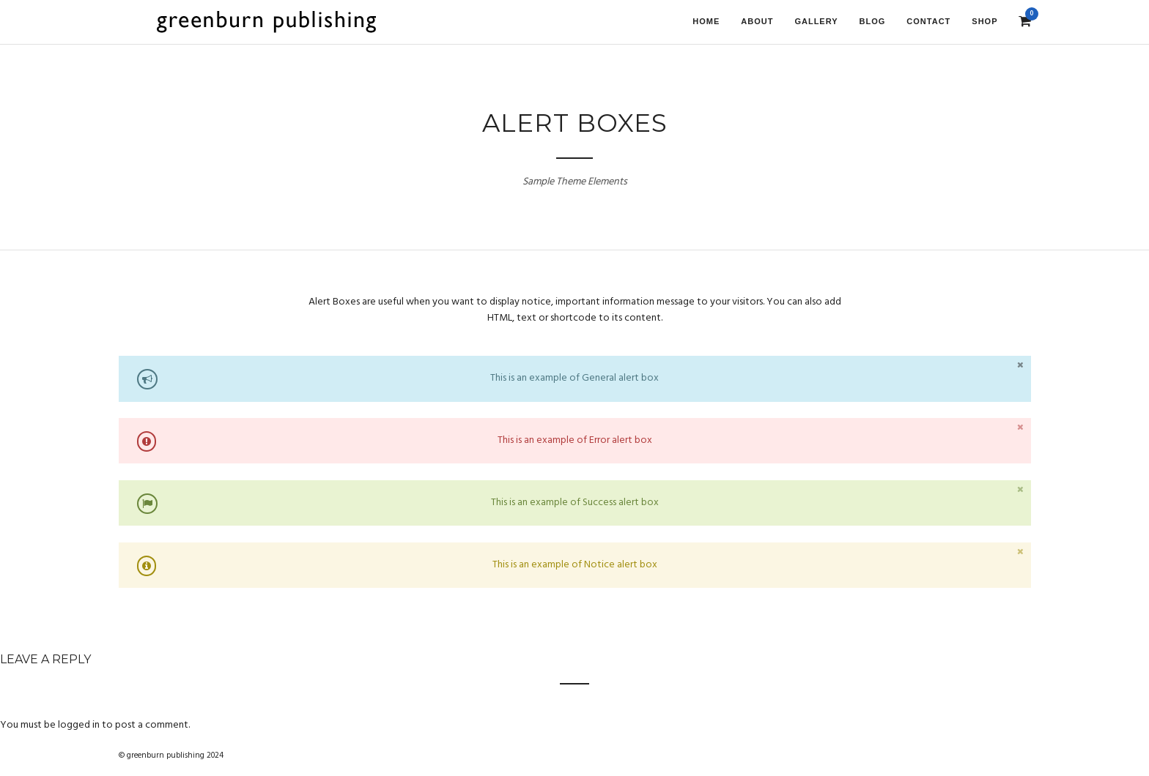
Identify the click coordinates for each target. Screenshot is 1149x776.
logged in (79, 725)
